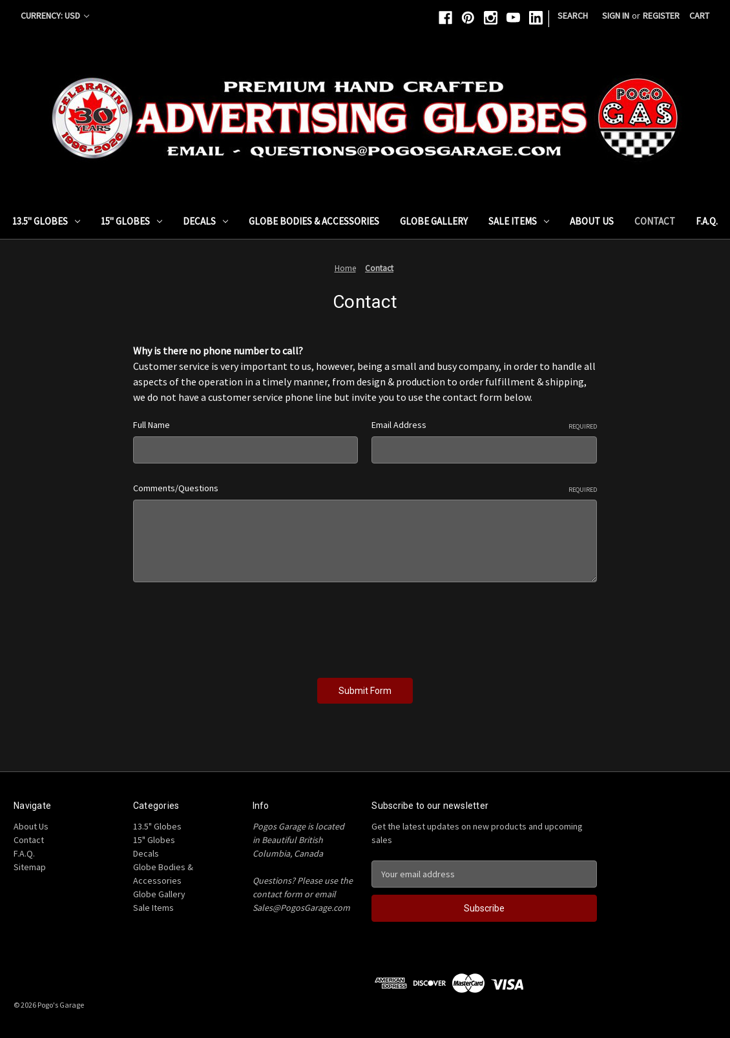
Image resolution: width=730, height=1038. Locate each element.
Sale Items (518, 221)
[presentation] (231, 625)
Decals (205, 221)
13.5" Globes (46, 221)
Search (573, 15)
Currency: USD (55, 15)
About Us (592, 221)
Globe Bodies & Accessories (314, 221)
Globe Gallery (434, 221)
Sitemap (30, 867)
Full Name (151, 425)
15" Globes (131, 221)
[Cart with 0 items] (699, 16)
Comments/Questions (365, 488)
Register (661, 15)
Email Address (484, 425)
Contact (654, 221)
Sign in (615, 15)
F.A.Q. (707, 221)
